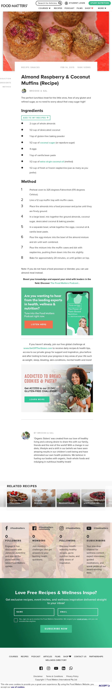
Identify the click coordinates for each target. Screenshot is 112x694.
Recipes (58, 8)
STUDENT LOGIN (74, 3)
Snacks (35, 67)
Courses (43, 8)
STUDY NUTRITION (100, 3)
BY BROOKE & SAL (44, 433)
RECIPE (25, 67)
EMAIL (63, 612)
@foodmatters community (46, 528)
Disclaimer (38, 676)
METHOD (7, 87)
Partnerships (96, 656)
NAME (19, 612)
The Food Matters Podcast (64, 283)
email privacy (82, 619)
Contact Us (80, 656)
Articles (47, 656)
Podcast (69, 8)
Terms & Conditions (54, 676)
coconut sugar (48, 142)
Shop (89, 8)
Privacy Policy (72, 676)
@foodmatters (17, 528)
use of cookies (17, 687)
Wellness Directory (56, 660)
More (101, 8)
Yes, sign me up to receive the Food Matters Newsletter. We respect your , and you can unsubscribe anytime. (58, 620)
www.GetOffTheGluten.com (38, 348)
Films (80, 8)
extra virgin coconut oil (52, 161)
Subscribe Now (56, 628)
